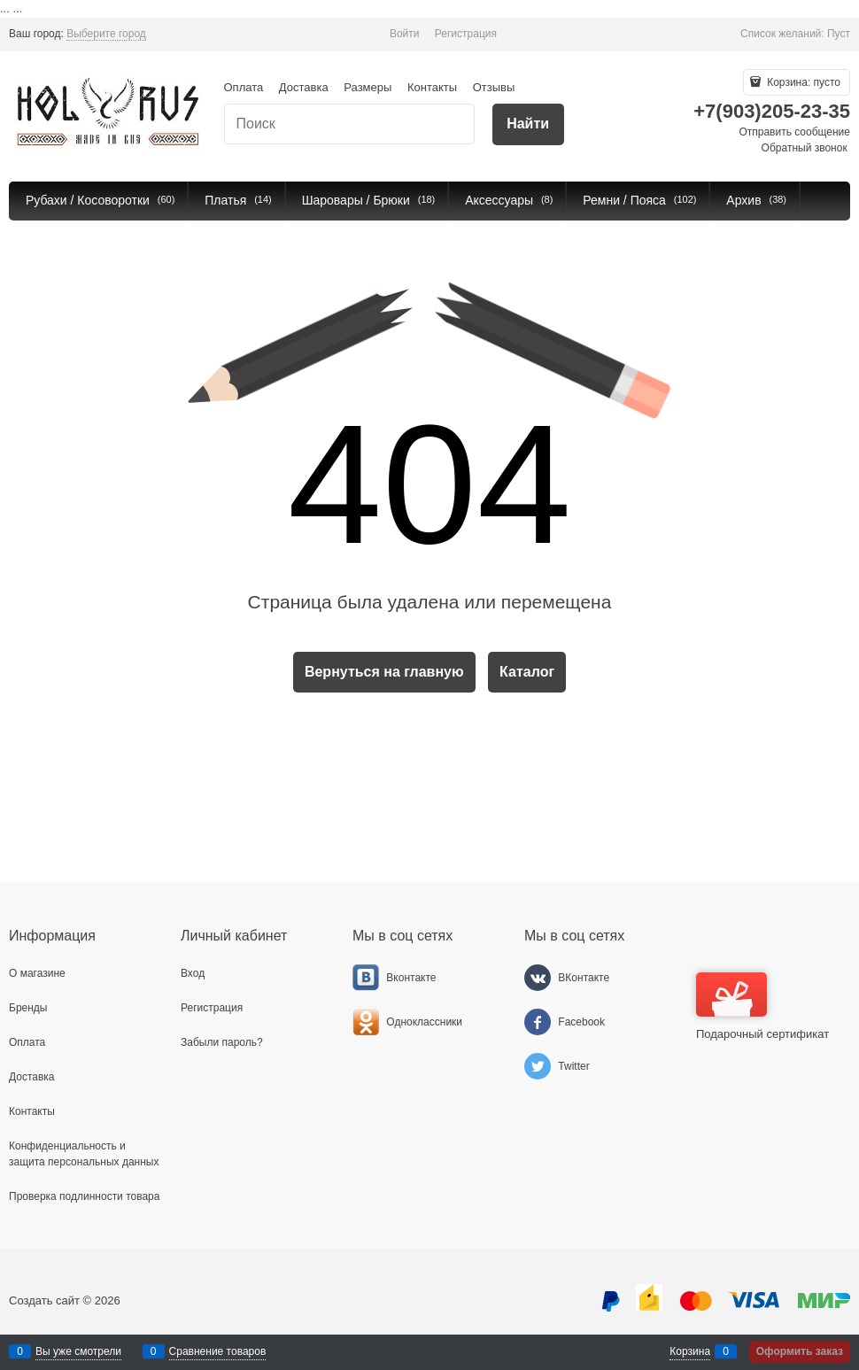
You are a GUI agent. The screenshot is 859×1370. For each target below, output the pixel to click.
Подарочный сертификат (762, 1006)
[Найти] (528, 124)
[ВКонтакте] (537, 977)
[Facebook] (537, 1022)
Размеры (367, 87)
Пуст (838, 33)
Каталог (526, 671)
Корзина (689, 1351)
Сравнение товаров (218, 1351)
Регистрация (466, 33)
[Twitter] (537, 1066)
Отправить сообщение (794, 132)
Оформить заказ (799, 1351)
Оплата (244, 87)
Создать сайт (44, 1300)
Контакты (432, 87)
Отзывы (494, 87)
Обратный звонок (804, 148)
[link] (106, 34)
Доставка (304, 87)
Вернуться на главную (384, 671)
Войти (405, 33)
